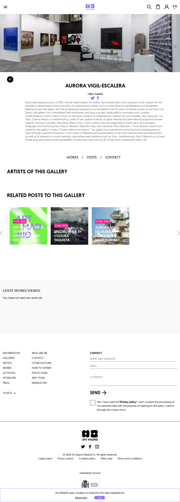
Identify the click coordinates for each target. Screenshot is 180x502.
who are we (39, 353)
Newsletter (39, 383)
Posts (92, 157)
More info (81, 497)
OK (100, 497)
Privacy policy (65, 458)
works (72, 157)
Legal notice (45, 458)
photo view (39, 373)
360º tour (38, 377)
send (99, 393)
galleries (9, 358)
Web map (106, 458)
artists (7, 363)
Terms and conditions (129, 458)
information (11, 353)
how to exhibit (42, 368)
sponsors (9, 377)
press (6, 383)
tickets (9, 393)
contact (113, 157)
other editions (42, 363)
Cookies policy (87, 458)
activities (9, 373)
